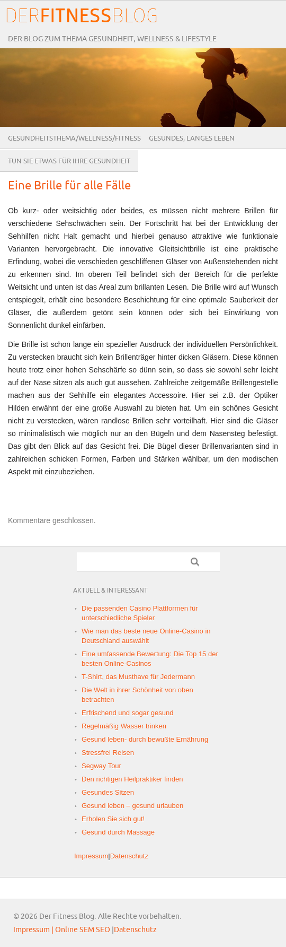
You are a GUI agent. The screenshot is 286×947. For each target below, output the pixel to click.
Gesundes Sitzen (108, 792)
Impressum (91, 856)
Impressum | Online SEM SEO (61, 930)
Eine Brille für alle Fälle (69, 186)
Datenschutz (129, 856)
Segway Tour (101, 766)
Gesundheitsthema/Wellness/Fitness (74, 138)
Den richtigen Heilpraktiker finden (132, 779)
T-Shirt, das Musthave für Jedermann (138, 677)
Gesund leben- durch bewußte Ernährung (145, 739)
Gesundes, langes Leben (192, 138)
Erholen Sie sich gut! (113, 819)
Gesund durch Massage (118, 832)
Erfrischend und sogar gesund (127, 713)
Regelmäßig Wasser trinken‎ (124, 726)
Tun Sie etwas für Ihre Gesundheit (69, 161)
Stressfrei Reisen (108, 753)
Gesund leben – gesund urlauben (132, 806)
